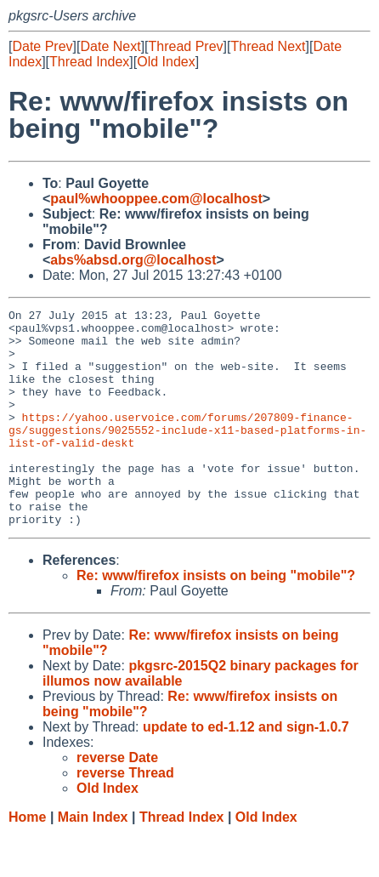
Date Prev (42, 46)
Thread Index (89, 61)
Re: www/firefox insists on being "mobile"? (215, 619)
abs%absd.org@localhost (133, 260)
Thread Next (267, 46)
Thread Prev (186, 46)
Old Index (166, 61)
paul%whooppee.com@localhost (156, 198)
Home (27, 860)
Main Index (93, 860)
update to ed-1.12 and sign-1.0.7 (246, 770)
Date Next (110, 46)
